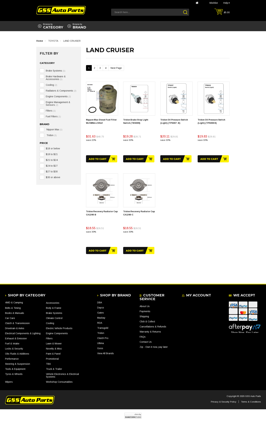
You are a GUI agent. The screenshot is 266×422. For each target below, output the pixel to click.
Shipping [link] (144, 316)
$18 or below (53, 148)
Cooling (50, 323)
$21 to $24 (52, 160)
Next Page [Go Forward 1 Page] (116, 68)
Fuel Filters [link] (53, 116)
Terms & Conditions (251, 401)
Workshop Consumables (59, 381)
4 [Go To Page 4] (105, 68)
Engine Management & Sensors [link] (58, 103)
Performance (12, 358)
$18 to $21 (52, 154)
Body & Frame (53, 308)
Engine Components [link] (58, 96)
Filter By (49, 53)
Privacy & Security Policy (223, 401)
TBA (48, 364)
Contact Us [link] (146, 341)
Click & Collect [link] (147, 321)
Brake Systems (54, 313)
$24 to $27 (52, 165)
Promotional (52, 358)
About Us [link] (145, 306)
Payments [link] (145, 311)
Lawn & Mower (54, 343)
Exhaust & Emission (16, 338)
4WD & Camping (14, 302)
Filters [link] (51, 110)
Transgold (102, 328)
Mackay (101, 317)
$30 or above (53, 177)
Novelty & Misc (54, 348)
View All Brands (105, 353)
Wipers (9, 381)
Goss (100, 348)
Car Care (10, 318)
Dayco (100, 307)
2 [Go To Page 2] (94, 68)
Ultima (100, 343)
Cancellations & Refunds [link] (153, 326)
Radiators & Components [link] (61, 90)
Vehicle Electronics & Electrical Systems (62, 375)
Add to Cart (101, 158)
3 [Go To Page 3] (100, 68)
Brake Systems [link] (55, 70)
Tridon (100, 333)
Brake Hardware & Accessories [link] (56, 78)
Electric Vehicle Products (59, 328)
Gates (100, 312)
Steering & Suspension (17, 364)
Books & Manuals (14, 313)
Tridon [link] (51, 135)
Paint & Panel (53, 353)
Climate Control (54, 318)
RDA (99, 322)
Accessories (52, 303)
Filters (49, 338)
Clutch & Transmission (17, 323)
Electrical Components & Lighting (23, 333)
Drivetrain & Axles (14, 328)
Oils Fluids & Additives (17, 353)
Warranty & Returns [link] (150, 331)
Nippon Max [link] (54, 129)
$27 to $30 (52, 171)
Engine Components (57, 333)
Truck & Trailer (54, 369)
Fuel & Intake (12, 343)
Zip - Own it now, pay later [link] (154, 347)
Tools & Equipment (15, 369)
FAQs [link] (143, 336)
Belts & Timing (13, 308)
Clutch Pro (102, 338)
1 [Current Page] (89, 68)
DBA (99, 302)
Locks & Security (14, 348)
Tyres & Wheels (14, 374)
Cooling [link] (51, 85)
